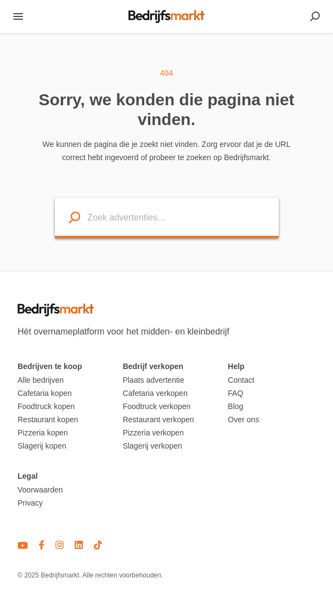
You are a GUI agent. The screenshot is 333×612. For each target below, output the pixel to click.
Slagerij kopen (42, 445)
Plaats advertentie (153, 380)
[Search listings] (68, 217)
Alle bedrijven (41, 380)
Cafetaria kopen (45, 393)
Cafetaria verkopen (155, 393)
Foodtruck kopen (46, 406)
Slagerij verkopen (152, 445)
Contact (241, 380)
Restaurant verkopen (158, 419)
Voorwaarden (40, 489)
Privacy (30, 502)
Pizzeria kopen (43, 432)
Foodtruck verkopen (157, 406)
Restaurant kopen (48, 419)
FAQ (235, 393)
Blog (235, 406)
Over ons (243, 419)
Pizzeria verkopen (153, 432)
